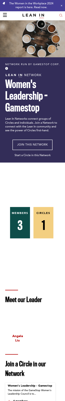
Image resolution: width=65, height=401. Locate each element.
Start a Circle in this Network (33, 155)
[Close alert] (60, 6)
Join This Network (32, 144)
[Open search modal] (61, 15)
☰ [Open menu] (5, 15)
